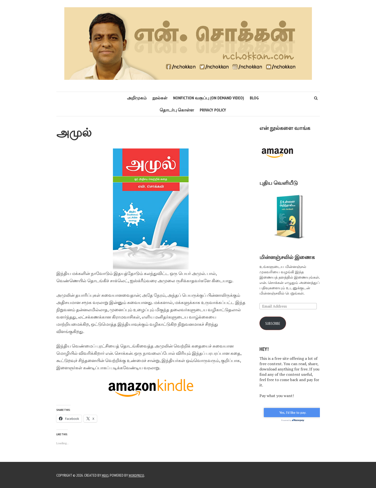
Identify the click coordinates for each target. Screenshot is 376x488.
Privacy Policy (213, 110)
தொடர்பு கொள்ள (177, 110)
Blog (254, 98)
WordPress (138, 474)
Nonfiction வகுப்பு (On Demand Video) (208, 98)
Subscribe (274, 323)
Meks (106, 474)
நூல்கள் (159, 98)
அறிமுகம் (137, 98)
